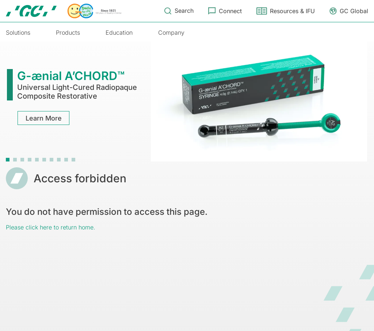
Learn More (44, 118)
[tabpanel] (187, 100)
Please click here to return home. (50, 227)
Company (171, 32)
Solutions (18, 32)
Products (68, 32)
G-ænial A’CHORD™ (71, 76)
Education (119, 32)
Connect (230, 11)
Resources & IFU (292, 11)
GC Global (354, 11)
